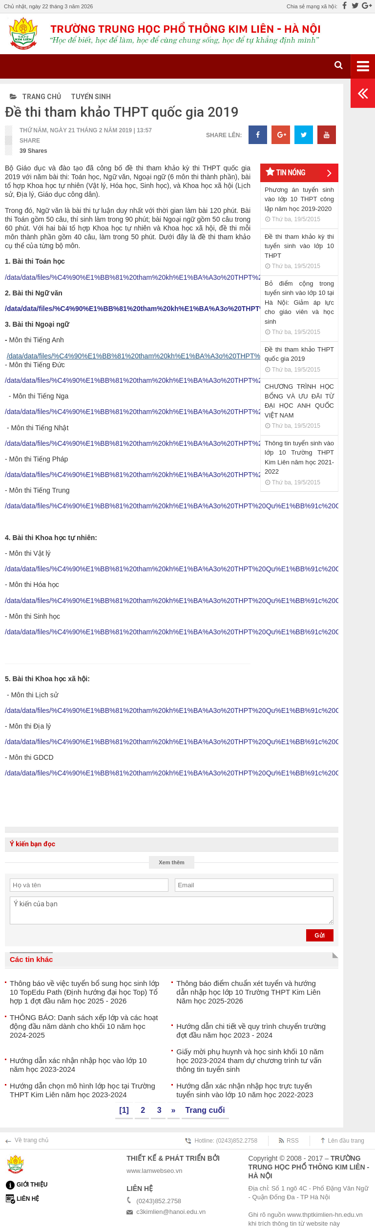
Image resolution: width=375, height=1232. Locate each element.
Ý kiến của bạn (171, 910)
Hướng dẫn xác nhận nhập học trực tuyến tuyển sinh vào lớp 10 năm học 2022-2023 (244, 1090)
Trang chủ (35, 97)
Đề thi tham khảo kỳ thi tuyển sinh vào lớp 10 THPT (299, 246)
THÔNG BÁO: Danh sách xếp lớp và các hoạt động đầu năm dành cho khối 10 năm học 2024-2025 (84, 1026)
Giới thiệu (32, 1184)
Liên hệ (28, 1198)
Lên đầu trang (346, 1140)
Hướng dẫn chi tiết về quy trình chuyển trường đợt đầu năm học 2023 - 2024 (251, 1030)
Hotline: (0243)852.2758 (225, 1140)
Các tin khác (31, 959)
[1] (124, 1110)
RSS (293, 1140)
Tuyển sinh (91, 97)
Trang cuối (205, 1110)
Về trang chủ (31, 1140)
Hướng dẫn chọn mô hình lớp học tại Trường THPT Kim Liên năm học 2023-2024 (82, 1090)
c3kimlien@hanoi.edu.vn (171, 1211)
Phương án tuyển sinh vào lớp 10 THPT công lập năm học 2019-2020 (299, 199)
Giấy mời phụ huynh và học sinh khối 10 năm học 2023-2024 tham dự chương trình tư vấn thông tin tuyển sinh (250, 1060)
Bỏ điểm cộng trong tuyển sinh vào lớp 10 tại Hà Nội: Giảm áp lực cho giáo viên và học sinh (299, 302)
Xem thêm (172, 862)
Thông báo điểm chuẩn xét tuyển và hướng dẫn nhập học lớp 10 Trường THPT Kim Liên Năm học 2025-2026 (248, 992)
